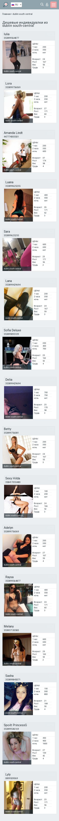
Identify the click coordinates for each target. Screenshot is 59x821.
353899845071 (12, 679)
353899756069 (12, 87)
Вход (47, 4)
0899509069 (11, 778)
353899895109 (11, 334)
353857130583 (11, 630)
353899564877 (11, 38)
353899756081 (11, 432)
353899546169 (11, 729)
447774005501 (11, 136)
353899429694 (12, 284)
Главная (6, 14)
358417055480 (12, 482)
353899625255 (12, 186)
